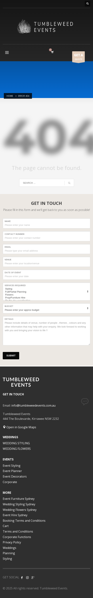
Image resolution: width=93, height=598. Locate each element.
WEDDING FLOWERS (17, 449)
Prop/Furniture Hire (46, 297)
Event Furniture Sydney (19, 499)
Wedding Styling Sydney (19, 504)
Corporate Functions (17, 537)
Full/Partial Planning (46, 291)
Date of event (13, 272)
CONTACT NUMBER (14, 234)
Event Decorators (15, 476)
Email (8, 247)
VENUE (8, 260)
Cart (6, 526)
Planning (9, 553)
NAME (8, 221)
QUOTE (78, 57)
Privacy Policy (12, 542)
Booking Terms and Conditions (24, 521)
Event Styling (11, 466)
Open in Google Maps (19, 427)
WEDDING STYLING (16, 443)
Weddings (9, 548)
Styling (46, 288)
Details (9, 319)
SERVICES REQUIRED (15, 285)
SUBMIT (11, 355)
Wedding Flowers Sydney (20, 510)
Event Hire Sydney (15, 515)
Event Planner (12, 471)
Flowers (46, 294)
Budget (9, 306)
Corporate (10, 482)
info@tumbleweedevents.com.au (33, 405)
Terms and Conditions (18, 531)
